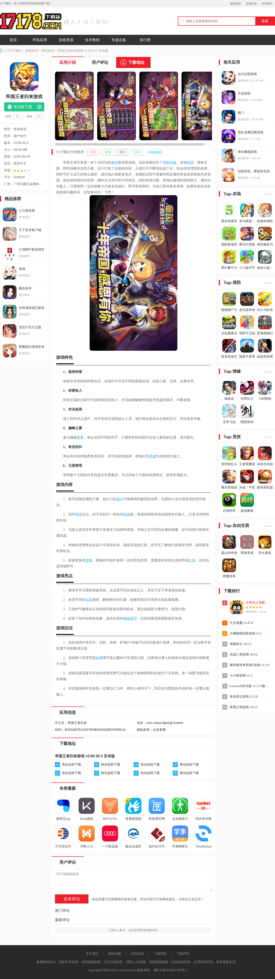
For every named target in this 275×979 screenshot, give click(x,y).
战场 (126, 514)
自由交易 (154, 152)
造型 (133, 618)
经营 (190, 162)
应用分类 (251, 3)
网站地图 (114, 953)
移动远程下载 (110, 764)
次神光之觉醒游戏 (258, 602)
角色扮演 (47, 50)
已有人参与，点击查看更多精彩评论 (133, 930)
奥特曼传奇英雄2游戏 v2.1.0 (249, 665)
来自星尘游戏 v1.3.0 (244, 696)
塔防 (122, 152)
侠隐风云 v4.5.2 (240, 644)
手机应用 (39, 40)
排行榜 (145, 40)
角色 (114, 162)
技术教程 (92, 40)
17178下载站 (13, 50)
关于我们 (92, 953)
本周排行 (267, 3)
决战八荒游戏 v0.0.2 (244, 654)
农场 (107, 152)
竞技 (93, 152)
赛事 (80, 437)
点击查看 (159, 729)
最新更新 (235, 3)
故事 (99, 658)
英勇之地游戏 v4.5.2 (244, 707)
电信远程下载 (71, 764)
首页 (13, 40)
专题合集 (118, 40)
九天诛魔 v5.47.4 (241, 623)
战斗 (119, 499)
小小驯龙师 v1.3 (241, 675)
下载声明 (182, 953)
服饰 (126, 618)
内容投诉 (137, 953)
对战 (173, 162)
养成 (152, 456)
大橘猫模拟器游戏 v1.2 (246, 633)
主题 (88, 599)
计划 (192, 560)
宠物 (88, 560)
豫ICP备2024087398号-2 (170, 970)
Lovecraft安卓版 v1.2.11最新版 (251, 686)
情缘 (137, 152)
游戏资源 (66, 40)
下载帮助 (160, 953)
